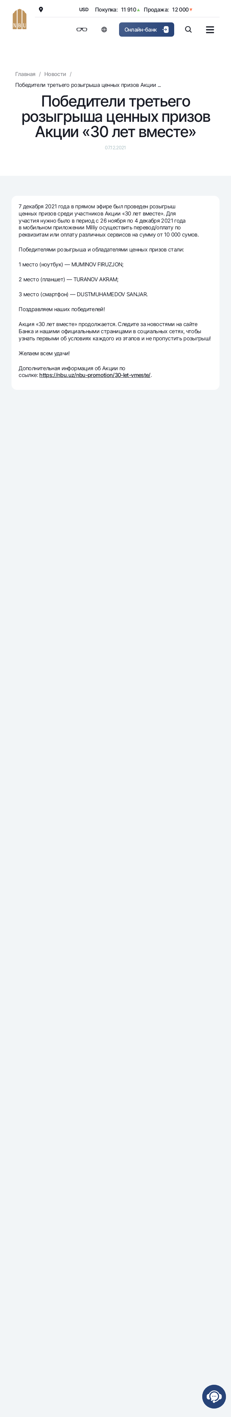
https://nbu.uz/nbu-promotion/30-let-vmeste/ (94, 375)
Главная (25, 74)
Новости (55, 74)
